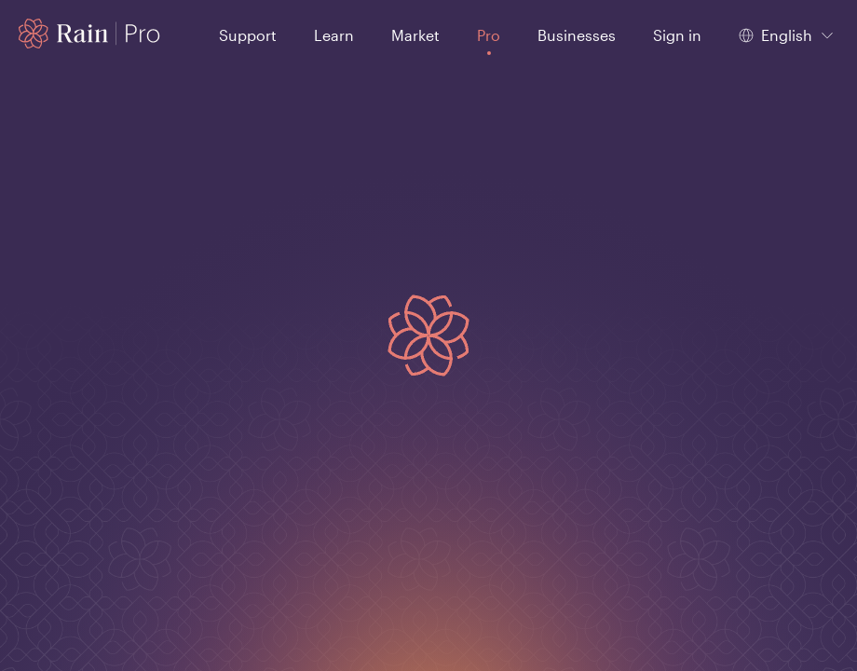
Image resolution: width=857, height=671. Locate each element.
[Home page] (90, 33)
